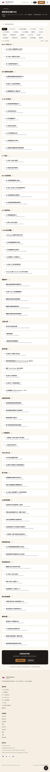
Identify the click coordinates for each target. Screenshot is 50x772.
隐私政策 (4, 737)
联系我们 (4, 719)
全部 (4, 29)
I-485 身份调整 (25, 32)
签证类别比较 (24, 38)
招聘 (3, 732)
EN (31, 2)
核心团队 (4, 729)
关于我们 (4, 716)
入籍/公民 (41, 32)
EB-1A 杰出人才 (12, 29)
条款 (3, 734)
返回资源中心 (5, 9)
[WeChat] (6, 756)
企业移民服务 (6, 38)
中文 (35, 2)
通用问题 (5, 35)
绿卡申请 (39, 35)
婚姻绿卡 (33, 32)
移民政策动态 (15, 38)
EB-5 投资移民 (6, 32)
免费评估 (41, 2)
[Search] (25, 2)
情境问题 (41, 38)
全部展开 (42, 40)
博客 (3, 724)
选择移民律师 (13, 35)
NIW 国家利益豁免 (23, 29)
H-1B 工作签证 (33, 29)
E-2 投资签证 (16, 32)
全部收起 (46, 40)
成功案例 (4, 721)
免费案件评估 (20, 660)
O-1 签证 (41, 29)
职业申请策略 (33, 38)
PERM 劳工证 (31, 35)
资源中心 (4, 727)
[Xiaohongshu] (10, 756)
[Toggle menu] (47, 2)
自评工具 (31, 660)
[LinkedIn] (3, 756)
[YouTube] (13, 756)
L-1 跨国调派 (22, 35)
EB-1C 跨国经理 (5, 700)
